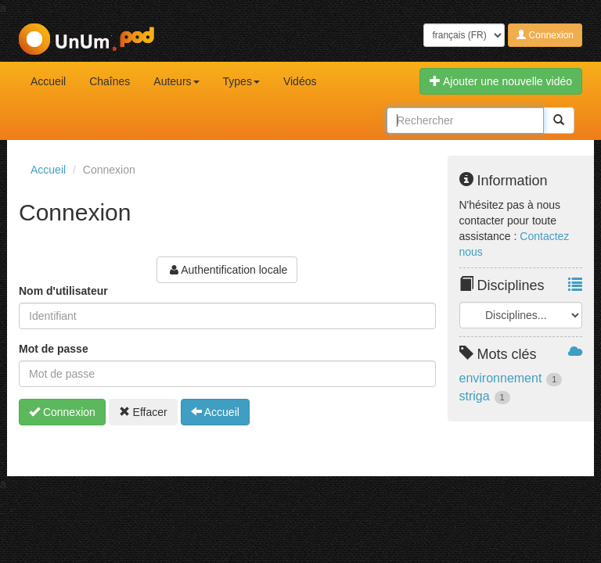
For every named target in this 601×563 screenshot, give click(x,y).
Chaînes (109, 81)
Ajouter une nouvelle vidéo (501, 81)
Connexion (545, 35)
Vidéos (300, 81)
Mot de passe (53, 348)
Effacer (143, 412)
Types (241, 81)
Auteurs (176, 81)
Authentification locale (227, 270)
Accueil (48, 81)
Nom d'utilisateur (63, 291)
